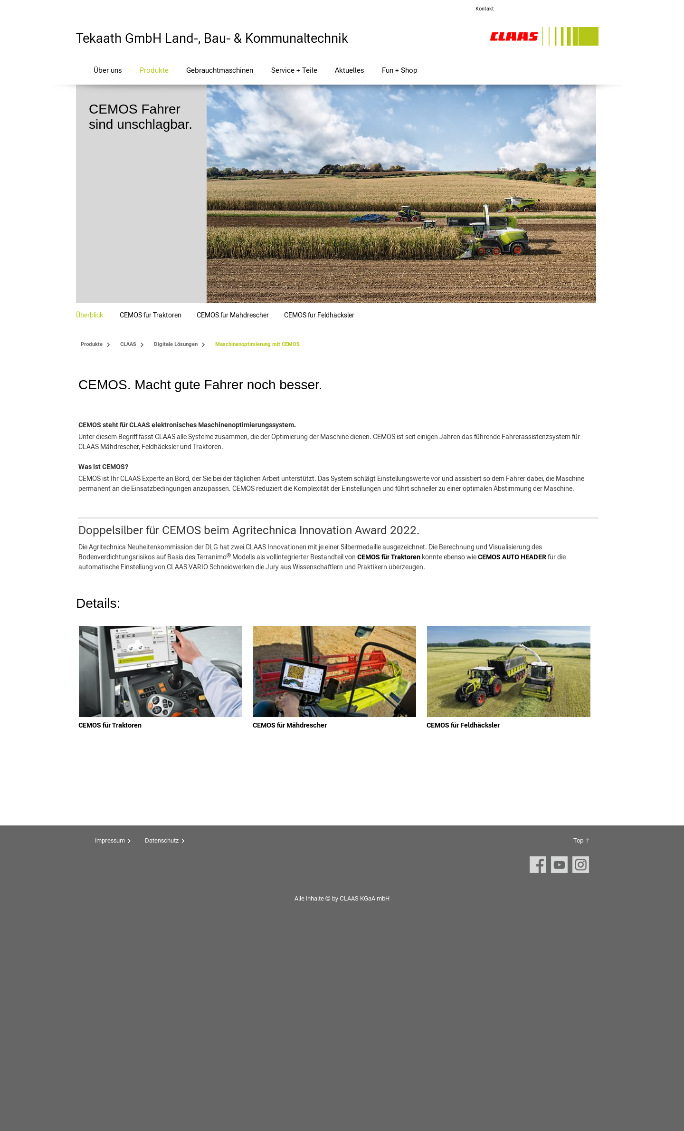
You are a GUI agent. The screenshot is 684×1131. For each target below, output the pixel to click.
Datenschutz (162, 1038)
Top (578, 1038)
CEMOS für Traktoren (388, 755)
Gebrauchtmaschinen (219, 70)
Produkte (154, 70)
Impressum (110, 1038)
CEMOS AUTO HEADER (512, 755)
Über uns (108, 70)
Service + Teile (294, 70)
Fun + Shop (400, 70)
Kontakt (484, 9)
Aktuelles (349, 70)
